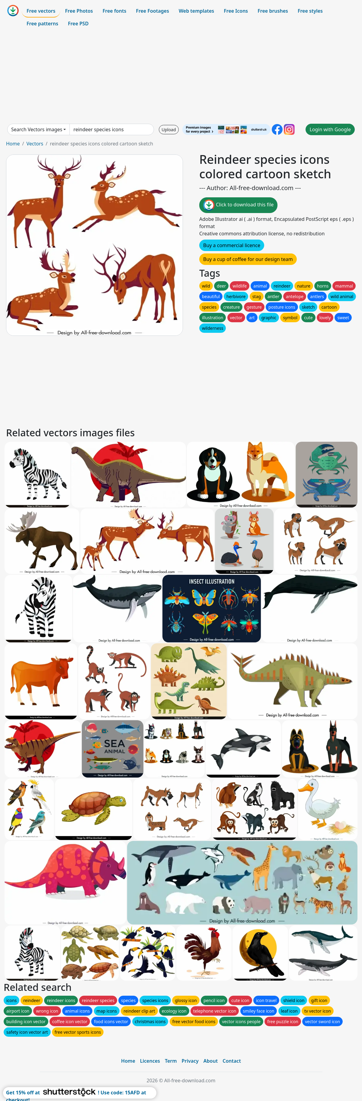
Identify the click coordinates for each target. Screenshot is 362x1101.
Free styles (310, 11)
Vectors (34, 143)
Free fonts (115, 11)
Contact (232, 1061)
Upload (169, 129)
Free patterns (42, 23)
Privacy (190, 1061)
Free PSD (78, 23)
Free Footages (152, 11)
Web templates (196, 11)
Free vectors (41, 11)
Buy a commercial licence (231, 245)
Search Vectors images (36, 129)
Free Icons (236, 11)
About (210, 1061)
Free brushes (273, 11)
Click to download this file (238, 205)
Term (171, 1061)
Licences (150, 1061)
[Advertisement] (181, 76)
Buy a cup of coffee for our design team (248, 259)
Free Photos (79, 11)
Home (13, 143)
